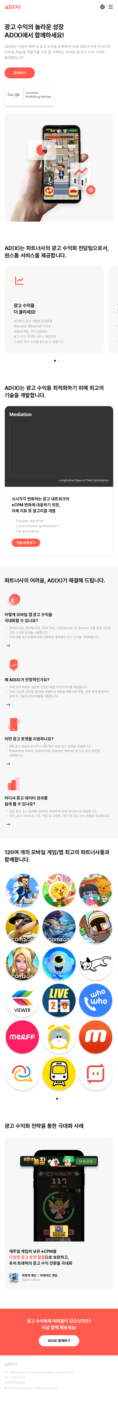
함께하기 (59, 1341)
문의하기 (20, 73)
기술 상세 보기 (26, 543)
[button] (55, 361)
